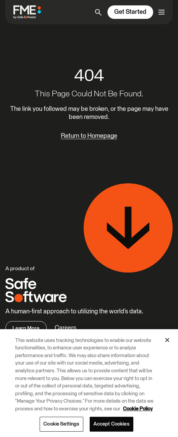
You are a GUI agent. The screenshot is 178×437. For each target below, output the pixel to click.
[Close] (167, 340)
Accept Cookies (111, 424)
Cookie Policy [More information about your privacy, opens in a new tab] (138, 408)
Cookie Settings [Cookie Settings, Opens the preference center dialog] (61, 424)
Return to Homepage (89, 136)
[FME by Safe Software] (29, 12)
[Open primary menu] (162, 12)
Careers (65, 328)
